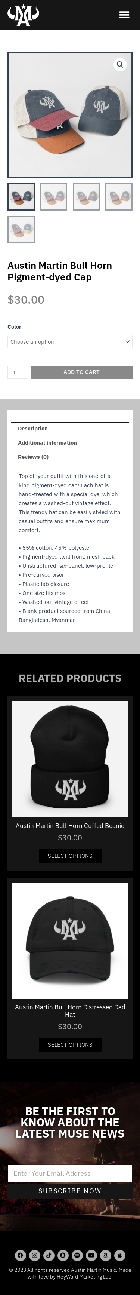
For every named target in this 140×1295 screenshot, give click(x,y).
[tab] (70, 429)
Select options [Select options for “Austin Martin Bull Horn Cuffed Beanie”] (70, 855)
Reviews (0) (33, 456)
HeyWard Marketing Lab (84, 1276)
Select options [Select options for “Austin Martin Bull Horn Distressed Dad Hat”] (70, 1044)
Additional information (47, 442)
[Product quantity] (17, 372)
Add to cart (81, 371)
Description (33, 428)
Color (14, 326)
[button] (124, 15)
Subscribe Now (70, 1191)
